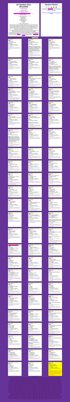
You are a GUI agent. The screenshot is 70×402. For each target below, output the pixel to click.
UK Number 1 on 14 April (59, 383)
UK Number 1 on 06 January (40, 377)
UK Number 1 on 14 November (17, 396)
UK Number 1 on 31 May (20, 386)
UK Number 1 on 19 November (47, 396)
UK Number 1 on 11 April (45, 383)
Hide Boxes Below (35, 37)
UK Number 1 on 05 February (57, 379)
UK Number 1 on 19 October (23, 394)
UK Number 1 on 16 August (27, 390)
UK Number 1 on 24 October (51, 394)
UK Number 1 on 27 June (45, 387)
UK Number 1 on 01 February (34, 379)
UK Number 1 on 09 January (57, 377)
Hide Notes (23, 21)
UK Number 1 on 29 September (12, 393)
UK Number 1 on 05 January (35, 377)
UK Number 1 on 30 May (15, 386)
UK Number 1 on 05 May (54, 384)
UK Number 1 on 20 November (53, 396)
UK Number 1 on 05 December (35, 397)
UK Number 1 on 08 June (59, 386)
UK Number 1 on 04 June (40, 386)
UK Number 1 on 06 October (52, 393)
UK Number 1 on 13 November (11, 396)
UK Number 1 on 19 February (35, 380)
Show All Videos (23, 14)
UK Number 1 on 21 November (59, 396)
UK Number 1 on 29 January (17, 379)
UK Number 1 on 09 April (35, 383)
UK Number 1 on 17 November (35, 396)
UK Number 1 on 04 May (49, 384)
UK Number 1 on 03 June (35, 386)
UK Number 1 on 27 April (15, 384)
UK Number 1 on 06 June (49, 386)
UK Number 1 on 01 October (24, 393)
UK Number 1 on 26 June (40, 387)
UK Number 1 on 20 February (40, 380)
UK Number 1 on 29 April (25, 384)
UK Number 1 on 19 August (43, 390)
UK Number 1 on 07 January (46, 377)
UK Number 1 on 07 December (47, 397)
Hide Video (53, 10)
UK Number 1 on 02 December (17, 397)
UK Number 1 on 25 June (35, 387)
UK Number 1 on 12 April (49, 383)
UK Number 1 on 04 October (41, 393)
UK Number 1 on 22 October (40, 394)
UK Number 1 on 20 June (10, 387)
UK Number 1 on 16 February (18, 380)
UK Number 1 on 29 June (55, 387)
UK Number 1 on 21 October (35, 394)
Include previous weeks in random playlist (22, 13)
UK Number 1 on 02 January (18, 377)
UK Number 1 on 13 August (11, 390)
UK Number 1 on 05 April (15, 383)
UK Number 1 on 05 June (44, 386)
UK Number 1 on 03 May (45, 384)
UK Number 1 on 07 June (54, 386)
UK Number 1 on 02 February (40, 379)
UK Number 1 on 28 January (12, 379)
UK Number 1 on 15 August (21, 390)
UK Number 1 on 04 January (29, 377)
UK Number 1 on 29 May (10, 386)
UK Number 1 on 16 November (29, 396)
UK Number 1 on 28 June (50, 387)
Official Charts (26, 8)
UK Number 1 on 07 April (25, 383)
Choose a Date (24, 10)
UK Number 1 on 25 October (57, 394)
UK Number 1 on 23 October (46, 394)
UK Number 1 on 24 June (30, 387)
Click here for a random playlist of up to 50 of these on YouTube (51, 13)
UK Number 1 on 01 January (12, 377)
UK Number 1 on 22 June (20, 387)
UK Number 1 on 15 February (12, 380)
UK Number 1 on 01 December (11, 397)
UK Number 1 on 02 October (30, 393)
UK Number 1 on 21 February (46, 380)
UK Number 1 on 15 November (23, 396)
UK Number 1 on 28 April (20, 384)
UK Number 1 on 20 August (48, 390)
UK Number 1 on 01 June (25, 386)
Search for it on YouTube (12, 245)
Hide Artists (23, 17)
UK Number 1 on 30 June (60, 387)
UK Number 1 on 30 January (23, 379)
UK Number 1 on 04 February (51, 379)
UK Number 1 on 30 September (18, 393)
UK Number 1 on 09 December (59, 397)
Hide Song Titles (23, 16)
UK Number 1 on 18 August (37, 390)
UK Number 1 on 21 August (53, 390)
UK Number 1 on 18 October (18, 394)
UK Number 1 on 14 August (16, 390)
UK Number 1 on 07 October (57, 393)
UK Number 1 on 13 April (54, 383)
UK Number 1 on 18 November (41, 396)
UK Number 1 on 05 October (46, 393)
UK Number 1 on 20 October (29, 394)
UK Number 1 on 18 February (29, 380)
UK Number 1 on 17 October (12, 394)
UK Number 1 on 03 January (23, 377)
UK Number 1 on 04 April (10, 383)
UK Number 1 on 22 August (59, 390)
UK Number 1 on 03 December (23, 397)
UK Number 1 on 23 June (25, 387)
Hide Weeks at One (23, 20)
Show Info (48, 10)
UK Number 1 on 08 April (30, 383)
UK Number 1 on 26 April (10, 384)
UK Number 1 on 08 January (51, 377)
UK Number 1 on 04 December (29, 397)
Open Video (10, 39)
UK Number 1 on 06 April (20, 383)
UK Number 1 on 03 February (46, 379)
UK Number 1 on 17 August (32, 390)
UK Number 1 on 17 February (23, 380)
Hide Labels (23, 19)
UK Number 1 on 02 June (30, 386)
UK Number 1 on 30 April (30, 384)
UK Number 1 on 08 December (53, 397)
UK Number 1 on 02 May (40, 384)
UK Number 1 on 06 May (59, 384)
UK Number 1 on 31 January (29, 379)
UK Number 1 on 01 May (35, 384)
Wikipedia (23, 8)
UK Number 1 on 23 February (58, 380)
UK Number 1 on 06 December (41, 397)
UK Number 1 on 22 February (52, 380)
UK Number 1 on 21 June (15, 387)
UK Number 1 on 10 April (40, 383)
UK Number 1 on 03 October (35, 393)
